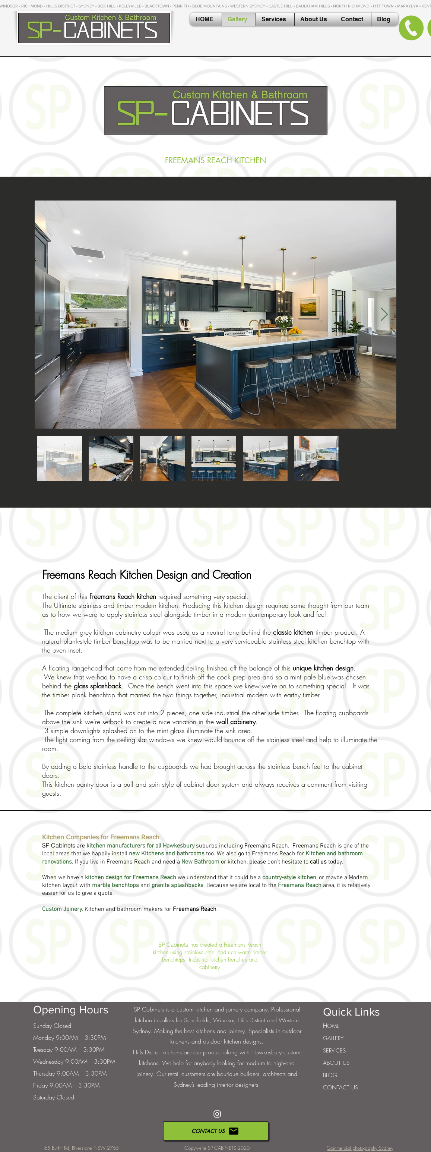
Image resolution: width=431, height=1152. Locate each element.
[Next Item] (384, 314)
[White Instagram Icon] (217, 1114)
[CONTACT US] (216, 1131)
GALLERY (333, 1038)
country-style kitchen (289, 877)
